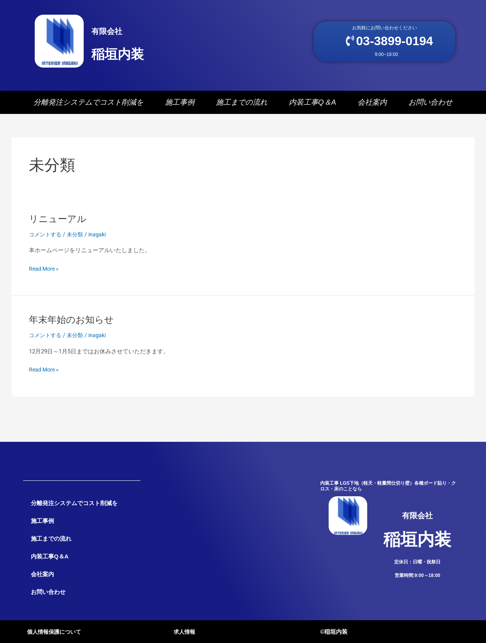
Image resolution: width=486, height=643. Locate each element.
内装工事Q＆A (312, 104)
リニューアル (60, 221)
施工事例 (179, 104)
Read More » (45, 270)
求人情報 (185, 631)
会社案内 (372, 104)
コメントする (46, 236)
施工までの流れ (241, 104)
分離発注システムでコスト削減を (88, 104)
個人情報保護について (56, 631)
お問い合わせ (430, 104)
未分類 (77, 236)
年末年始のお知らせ (75, 322)
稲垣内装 (130, 45)
